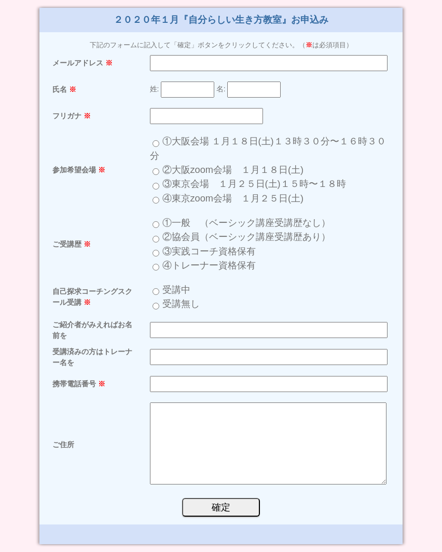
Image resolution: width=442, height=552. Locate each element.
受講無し (181, 304)
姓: (154, 89)
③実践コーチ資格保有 (209, 251)
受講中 (176, 290)
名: (221, 89)
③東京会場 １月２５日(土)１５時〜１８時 (254, 184)
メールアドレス (82, 63)
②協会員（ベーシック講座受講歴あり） (246, 237)
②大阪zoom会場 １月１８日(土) (237, 170)
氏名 (64, 89)
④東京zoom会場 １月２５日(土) (237, 198)
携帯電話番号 (78, 384)
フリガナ (71, 116)
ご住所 (63, 444)
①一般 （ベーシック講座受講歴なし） (246, 223)
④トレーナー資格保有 (209, 265)
